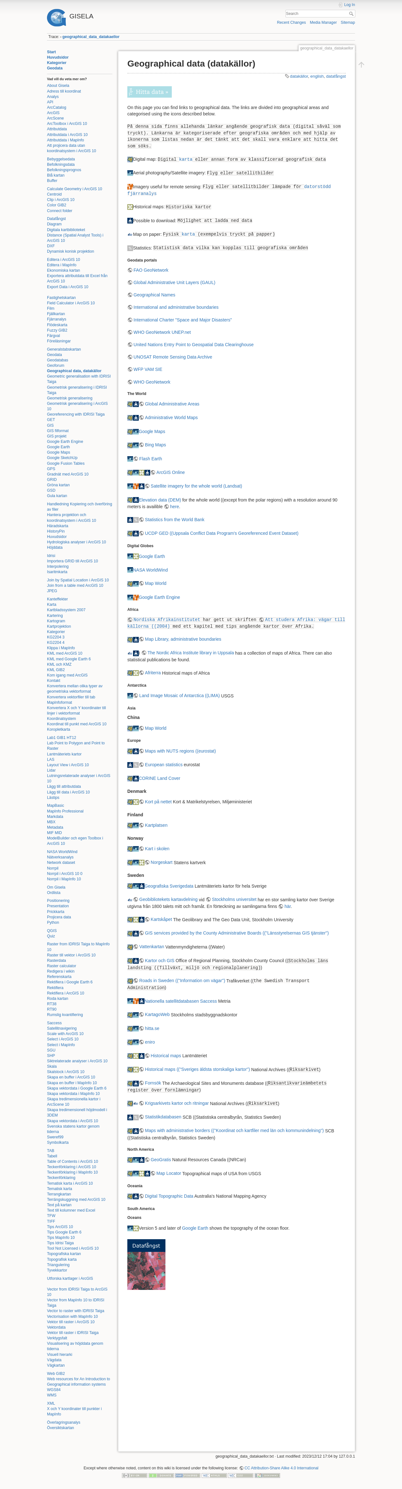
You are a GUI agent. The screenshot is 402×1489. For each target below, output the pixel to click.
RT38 (52, 1004)
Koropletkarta (58, 729)
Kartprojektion (59, 626)
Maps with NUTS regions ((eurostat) (180, 751)
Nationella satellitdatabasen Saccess (180, 1000)
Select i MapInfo (61, 1045)
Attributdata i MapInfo (65, 140)
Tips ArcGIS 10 (60, 1227)
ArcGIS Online (171, 472)
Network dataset (61, 862)
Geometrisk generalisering (69, 398)
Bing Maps (155, 444)
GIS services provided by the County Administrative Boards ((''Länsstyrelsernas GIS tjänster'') (237, 932)
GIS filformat (58, 431)
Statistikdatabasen (163, 1116)
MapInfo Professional (65, 811)
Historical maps (166, 1055)
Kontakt (53, 680)
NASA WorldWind (62, 852)
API (50, 102)
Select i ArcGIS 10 (62, 1039)
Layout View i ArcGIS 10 (68, 765)
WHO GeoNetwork (152, 382)
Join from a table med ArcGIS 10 (75, 585)
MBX (51, 822)
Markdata (55, 816)
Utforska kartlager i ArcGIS (70, 1278)
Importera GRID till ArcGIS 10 (72, 561)
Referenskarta (59, 976)
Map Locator (169, 1173)
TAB (50, 1151)
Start (51, 52)
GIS (50, 425)
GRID (52, 479)
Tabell (52, 1156)
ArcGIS (53, 113)
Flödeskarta (57, 325)
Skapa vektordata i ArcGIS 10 (72, 1121)
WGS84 (54, 1390)
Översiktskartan (60, 1428)
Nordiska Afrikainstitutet (167, 619)
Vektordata (56, 1327)
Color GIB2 (56, 205)
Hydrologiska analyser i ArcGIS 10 (76, 542)
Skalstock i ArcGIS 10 (65, 1072)
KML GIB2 (56, 670)
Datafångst (56, 219)
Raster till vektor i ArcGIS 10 (71, 955)
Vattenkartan (151, 946)
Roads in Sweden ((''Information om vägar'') (182, 980)
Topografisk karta (62, 1259)
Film (50, 308)
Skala (52, 1066)
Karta (51, 604)
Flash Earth (150, 458)
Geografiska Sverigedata (168, 885)
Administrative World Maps (171, 417)
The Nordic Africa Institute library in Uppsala (190, 652)
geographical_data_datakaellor (91, 37)
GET (51, 420)
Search (352, 13)
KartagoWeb (157, 1014)
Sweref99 (55, 1137)
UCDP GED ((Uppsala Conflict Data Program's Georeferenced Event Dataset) (221, 533)
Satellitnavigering (62, 1028)
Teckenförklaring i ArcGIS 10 (71, 1167)
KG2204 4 (55, 642)
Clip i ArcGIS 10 (60, 199)
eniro (150, 1042)
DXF (51, 246)
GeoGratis (161, 1159)
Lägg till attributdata (64, 786)
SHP (51, 1055)
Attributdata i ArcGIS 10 (67, 135)
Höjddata (55, 547)
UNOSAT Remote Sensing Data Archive (173, 356)
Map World (155, 583)
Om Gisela (56, 887)
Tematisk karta (59, 1189)
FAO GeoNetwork (151, 270)
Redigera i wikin (60, 971)
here (174, 506)
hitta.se (152, 1028)
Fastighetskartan (61, 297)
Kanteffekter (57, 599)
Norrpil (52, 868)
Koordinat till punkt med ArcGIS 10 (76, 724)
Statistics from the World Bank (174, 519)
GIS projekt (56, 436)
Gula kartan (57, 496)
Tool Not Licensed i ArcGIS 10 (73, 1248)
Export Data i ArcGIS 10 (67, 287)
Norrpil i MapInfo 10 (64, 879)
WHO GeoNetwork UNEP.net (162, 332)
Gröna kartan (58, 485)
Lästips (53, 797)
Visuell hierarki (59, 1354)
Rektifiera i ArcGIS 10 (65, 993)
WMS (52, 1395)
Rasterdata (56, 960)
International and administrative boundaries (176, 307)
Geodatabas (57, 360)
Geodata (55, 68)
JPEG (52, 591)
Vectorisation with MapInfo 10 (72, 1316)
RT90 (52, 1009)
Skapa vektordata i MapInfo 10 (73, 1093)
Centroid (54, 194)
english (317, 76)
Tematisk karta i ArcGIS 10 (70, 1183)
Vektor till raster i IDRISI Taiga (73, 1332)
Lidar (51, 770)
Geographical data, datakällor (74, 371)
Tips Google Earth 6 (64, 1232)
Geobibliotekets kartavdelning (168, 899)
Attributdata (57, 129)
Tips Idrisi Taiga (60, 1243)
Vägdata (54, 1360)
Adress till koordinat (64, 91)
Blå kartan (55, 175)
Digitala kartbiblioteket (66, 230)
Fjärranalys (56, 319)
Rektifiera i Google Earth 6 (70, 982)
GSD (51, 490)
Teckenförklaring (61, 1177)
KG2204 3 (55, 637)
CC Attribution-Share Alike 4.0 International (281, 1468)
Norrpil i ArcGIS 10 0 (65, 873)
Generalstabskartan (64, 349)
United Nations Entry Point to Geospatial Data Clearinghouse (194, 344)
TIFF (51, 1221)
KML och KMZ (59, 664)
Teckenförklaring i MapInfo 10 (72, 1172)
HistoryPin (56, 531)
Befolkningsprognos (64, 170)
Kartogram (56, 621)
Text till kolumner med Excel (71, 1210)
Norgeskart (161, 862)
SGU (51, 1050)
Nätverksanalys (60, 857)
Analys (53, 96)
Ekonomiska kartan (63, 270)
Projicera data (59, 917)
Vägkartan (56, 1365)
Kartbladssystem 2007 (66, 610)
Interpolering (58, 566)
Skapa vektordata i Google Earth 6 (76, 1088)
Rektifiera (55, 988)
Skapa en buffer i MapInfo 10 (72, 1083)
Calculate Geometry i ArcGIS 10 (74, 189)
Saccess (54, 1023)
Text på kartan (59, 1205)
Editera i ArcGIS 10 (63, 259)
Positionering (58, 900)
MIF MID (54, 833)
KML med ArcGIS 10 (64, 653)
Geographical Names (155, 294)
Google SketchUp (62, 458)
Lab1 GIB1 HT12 (61, 737)
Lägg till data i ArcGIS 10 (68, 792)
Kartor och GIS (160, 960)
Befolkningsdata (61, 164)
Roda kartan (57, 998)
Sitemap (348, 22)
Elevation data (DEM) (160, 499)
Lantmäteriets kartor (64, 754)
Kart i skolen (157, 848)
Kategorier (56, 63)
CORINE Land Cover (159, 778)
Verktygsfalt (57, 1338)
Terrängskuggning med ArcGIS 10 (76, 1199)
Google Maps (58, 452)
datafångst (336, 76)
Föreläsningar (59, 341)
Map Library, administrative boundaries (183, 639)
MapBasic (55, 805)
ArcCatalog (56, 107)
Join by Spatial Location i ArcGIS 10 (78, 580)
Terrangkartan (59, 1194)
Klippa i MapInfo (61, 648)
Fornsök (153, 1082)
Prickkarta (55, 912)
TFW (51, 1216)
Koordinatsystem (61, 718)
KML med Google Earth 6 (69, 659)
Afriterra (153, 672)
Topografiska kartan (64, 1254)
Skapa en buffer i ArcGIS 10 (71, 1077)
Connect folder (59, 211)
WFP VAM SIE (148, 369)
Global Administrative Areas (172, 403)
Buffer (52, 180)
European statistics (164, 764)
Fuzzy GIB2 (57, 330)
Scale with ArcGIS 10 (65, 1034)
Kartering (55, 615)
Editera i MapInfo (62, 265)
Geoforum (55, 365)
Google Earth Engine (65, 441)
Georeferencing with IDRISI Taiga (76, 414)
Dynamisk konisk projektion (70, 251)
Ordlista (53, 892)
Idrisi (51, 556)
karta (185, 159)
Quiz (51, 936)
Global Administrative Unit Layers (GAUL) (175, 282)
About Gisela (58, 85)
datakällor (299, 76)
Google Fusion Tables (65, 463)
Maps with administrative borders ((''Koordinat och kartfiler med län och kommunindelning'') (234, 1130)
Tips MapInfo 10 (61, 1237)
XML (51, 1403)
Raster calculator (61, 966)
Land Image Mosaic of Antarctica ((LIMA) (179, 695)
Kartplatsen (156, 825)
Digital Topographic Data (169, 1196)
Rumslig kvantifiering (65, 1015)
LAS (50, 759)
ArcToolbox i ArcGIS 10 (67, 123)
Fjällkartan (56, 314)
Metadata (55, 827)
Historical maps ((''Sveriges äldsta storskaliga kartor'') (197, 1069)
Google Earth (58, 447)
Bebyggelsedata (61, 159)
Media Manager (323, 22)
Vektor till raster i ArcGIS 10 (71, 1322)
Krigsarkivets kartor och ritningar (177, 1103)
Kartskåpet (161, 919)
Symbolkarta (58, 1142)
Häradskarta (57, 526)
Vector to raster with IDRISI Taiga (75, 1311)
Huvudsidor (58, 57)
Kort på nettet (158, 801)
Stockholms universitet (234, 899)
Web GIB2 (56, 1373)
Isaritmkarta (57, 572)
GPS (51, 469)
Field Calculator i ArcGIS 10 (71, 303)
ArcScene (55, 118)
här (288, 906)
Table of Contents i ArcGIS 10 (72, 1161)
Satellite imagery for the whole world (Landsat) (196, 486)
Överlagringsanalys (63, 1422)
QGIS (52, 931)
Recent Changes (291, 22)
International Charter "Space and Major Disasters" (183, 319)
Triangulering (58, 1265)
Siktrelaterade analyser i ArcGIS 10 (77, 1061)
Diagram (54, 224)
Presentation (58, 906)
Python (53, 922)
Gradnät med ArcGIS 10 (68, 474)
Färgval (53, 335)
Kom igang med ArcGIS (67, 675)
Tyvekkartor (57, 1270)
